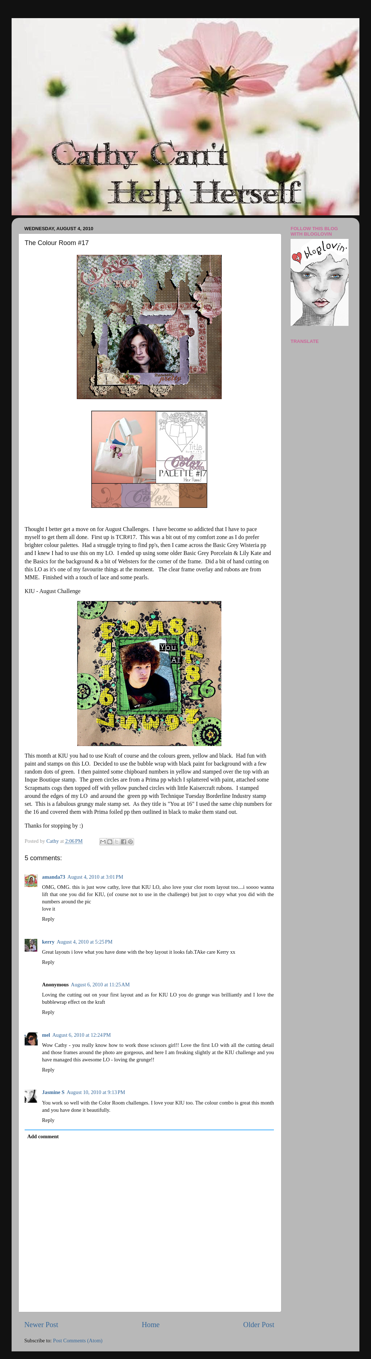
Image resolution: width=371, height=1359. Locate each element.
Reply (48, 919)
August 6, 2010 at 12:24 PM (81, 1035)
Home (150, 1325)
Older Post (258, 1325)
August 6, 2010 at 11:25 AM (100, 984)
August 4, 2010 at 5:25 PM (84, 942)
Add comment (43, 1136)
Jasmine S (53, 1092)
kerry (48, 942)
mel (46, 1035)
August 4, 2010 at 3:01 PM (95, 877)
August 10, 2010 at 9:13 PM (96, 1092)
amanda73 (53, 877)
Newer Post (41, 1325)
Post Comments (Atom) (78, 1340)
